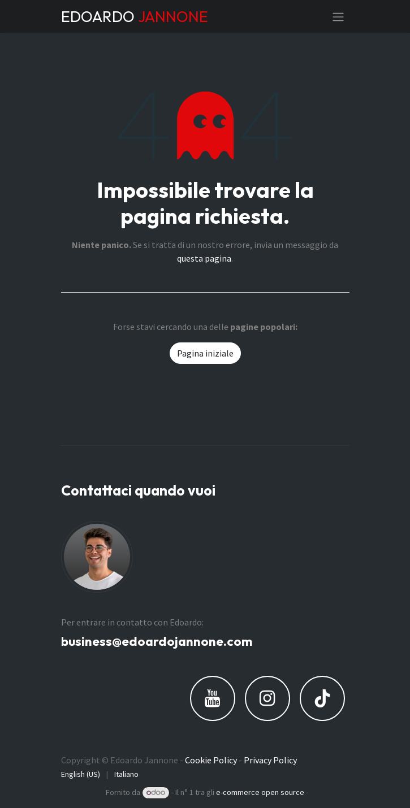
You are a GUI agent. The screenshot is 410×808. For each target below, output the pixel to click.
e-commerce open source (260, 792)
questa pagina (204, 258)
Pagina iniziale (205, 353)
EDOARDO (134, 16)
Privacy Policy (270, 760)
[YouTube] (213, 698)
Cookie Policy (211, 760)
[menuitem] (80, 774)
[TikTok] (322, 698)
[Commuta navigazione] (338, 16)
